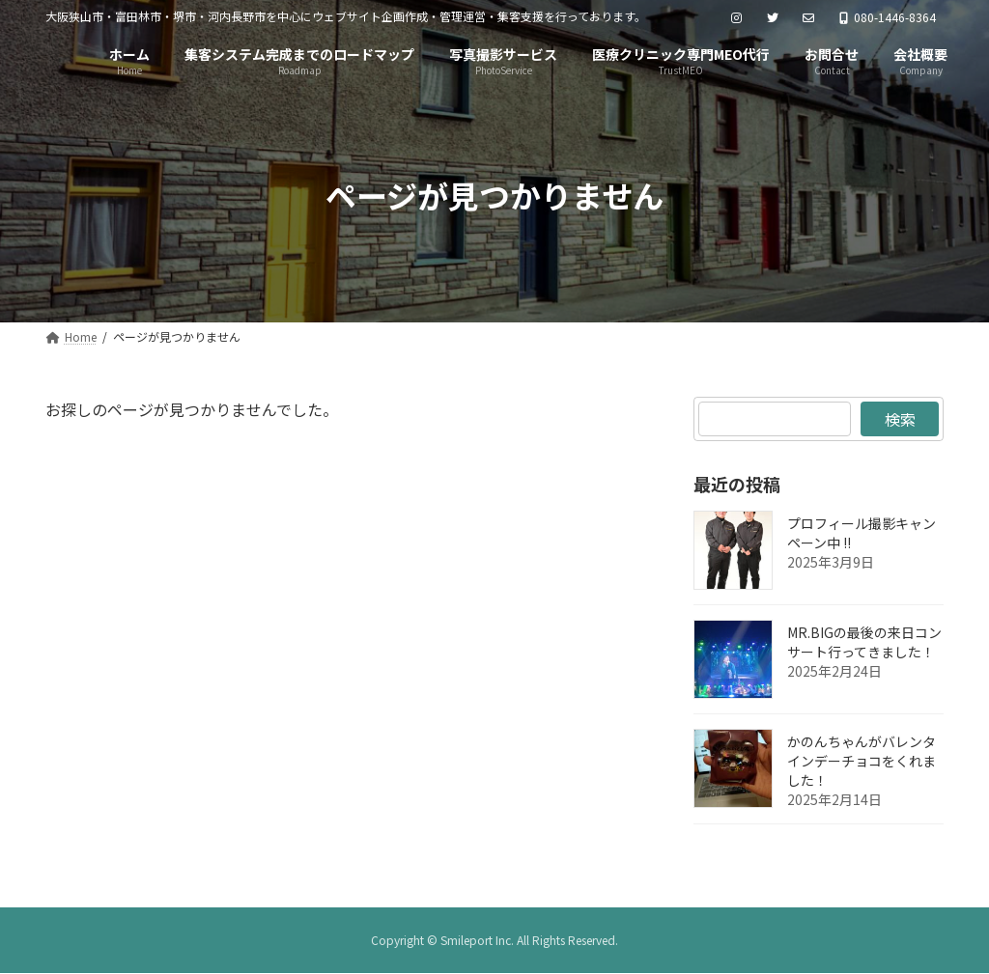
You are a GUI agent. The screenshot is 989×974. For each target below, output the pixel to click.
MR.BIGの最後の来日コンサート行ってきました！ (864, 642)
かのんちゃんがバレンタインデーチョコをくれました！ (861, 761)
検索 (899, 419)
